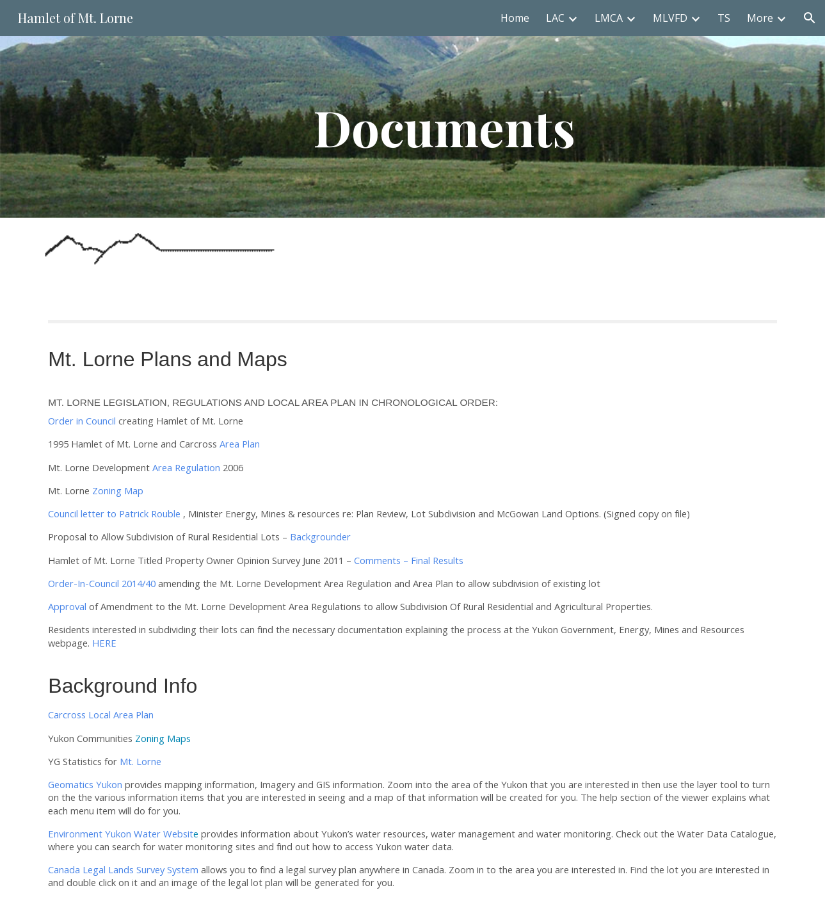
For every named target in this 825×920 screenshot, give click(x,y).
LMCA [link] (609, 18)
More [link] (760, 18)
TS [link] (723, 18)
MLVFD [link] (670, 18)
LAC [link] (555, 18)
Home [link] (515, 18)
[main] (444, 126)
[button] (809, 18)
